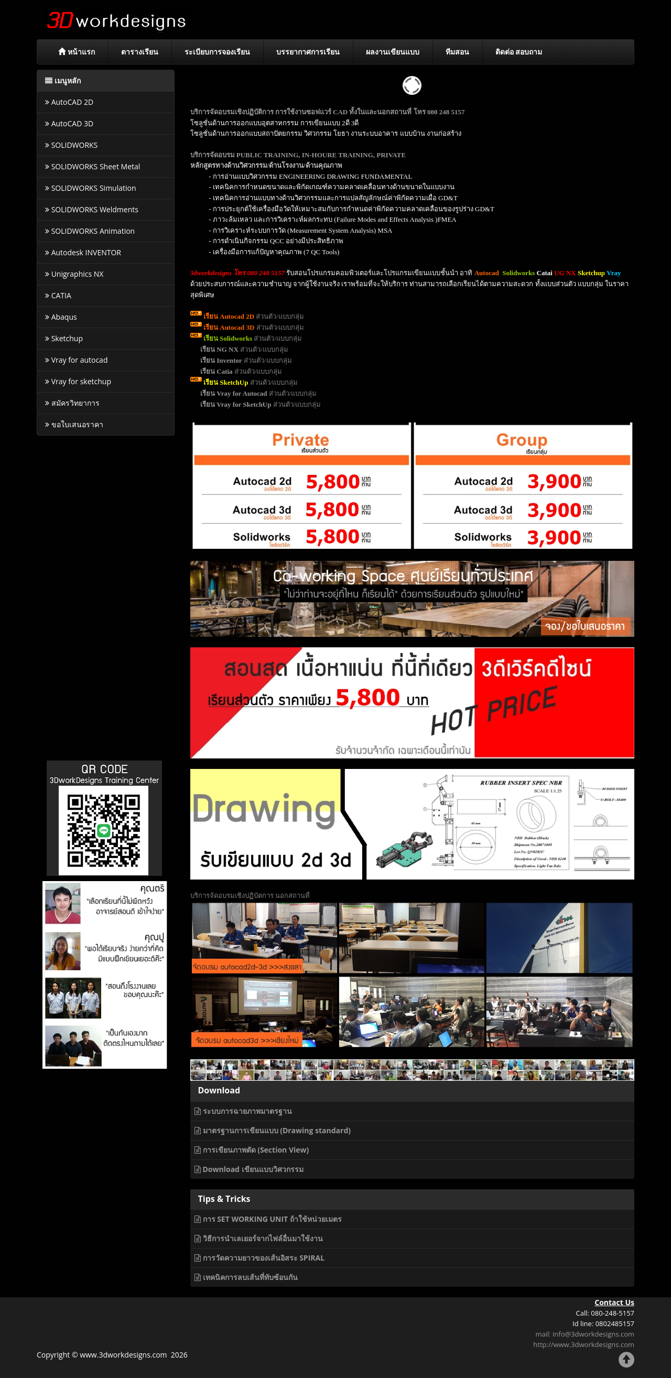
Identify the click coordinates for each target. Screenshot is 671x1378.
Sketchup (64, 338)
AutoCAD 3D (69, 123)
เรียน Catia (216, 371)
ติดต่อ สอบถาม (519, 52)
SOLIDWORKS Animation (90, 231)
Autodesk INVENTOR (83, 252)
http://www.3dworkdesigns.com (583, 1344)
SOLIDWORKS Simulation (90, 188)
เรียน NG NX (219, 349)
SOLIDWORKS (71, 145)
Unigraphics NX (74, 274)
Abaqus (61, 317)
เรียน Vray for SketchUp (236, 404)
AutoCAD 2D (69, 102)
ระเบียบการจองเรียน (217, 52)
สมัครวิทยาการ (72, 403)
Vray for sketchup (78, 381)
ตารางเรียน (139, 52)
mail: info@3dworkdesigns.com (584, 1334)
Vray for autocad (76, 360)
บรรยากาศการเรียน (308, 52)
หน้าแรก (76, 52)
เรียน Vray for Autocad (233, 393)
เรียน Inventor (221, 360)
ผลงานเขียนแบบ (392, 52)
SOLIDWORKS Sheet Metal (92, 166)
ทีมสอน (457, 52)
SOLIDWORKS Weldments (91, 209)
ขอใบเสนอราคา (74, 424)
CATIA (58, 295)
